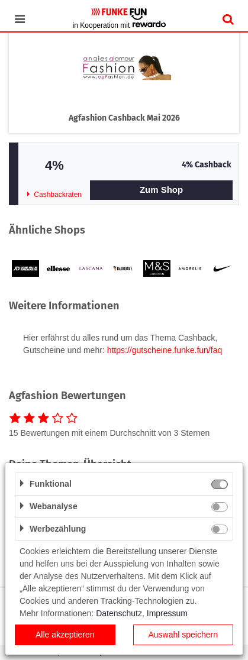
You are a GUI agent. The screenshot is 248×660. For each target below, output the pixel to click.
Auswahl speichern (183, 634)
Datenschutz (119, 613)
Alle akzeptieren (65, 634)
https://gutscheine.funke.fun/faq (165, 350)
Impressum (167, 613)
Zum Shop (161, 190)
